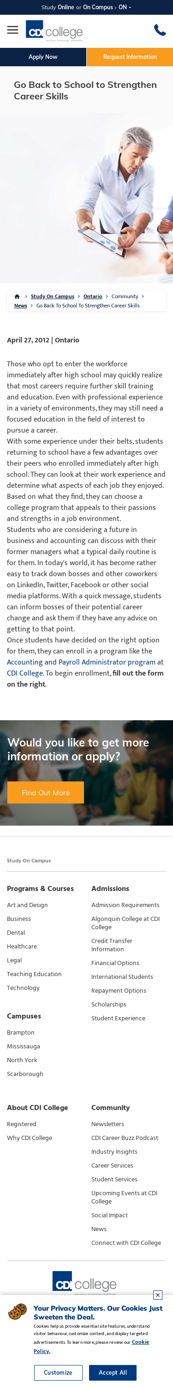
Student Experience (118, 1018)
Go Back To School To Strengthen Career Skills (88, 305)
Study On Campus (52, 296)
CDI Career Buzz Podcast (124, 1138)
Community (125, 296)
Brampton (21, 1033)
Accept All (113, 1372)
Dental (16, 933)
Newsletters (107, 1124)
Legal (14, 960)
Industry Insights (114, 1152)
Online (66, 7)
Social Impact (109, 1215)
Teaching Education (34, 974)
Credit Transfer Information (111, 945)
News (20, 305)
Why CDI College (29, 1138)
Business (19, 919)
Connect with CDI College (126, 1243)
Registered (21, 1124)
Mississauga (23, 1046)
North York (22, 1060)
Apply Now (43, 56)
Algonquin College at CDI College (125, 923)
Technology (23, 988)
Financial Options (115, 963)
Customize (58, 1372)
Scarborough (25, 1074)
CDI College (25, 673)
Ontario (93, 296)
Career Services (112, 1166)
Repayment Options (118, 991)
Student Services (114, 1179)
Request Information (130, 56)
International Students (122, 977)
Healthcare (22, 947)
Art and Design (27, 905)
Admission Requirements (125, 905)
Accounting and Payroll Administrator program (81, 662)
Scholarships (108, 1005)
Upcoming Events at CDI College (124, 1197)
